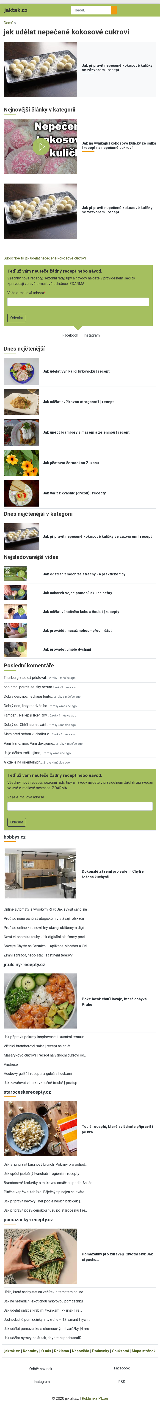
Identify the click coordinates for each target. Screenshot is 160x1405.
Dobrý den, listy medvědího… (27, 706)
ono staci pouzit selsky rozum (28, 687)
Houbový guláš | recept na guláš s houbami (38, 1073)
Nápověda (80, 1351)
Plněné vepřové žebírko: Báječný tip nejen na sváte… (45, 1192)
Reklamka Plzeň (95, 1398)
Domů (8, 23)
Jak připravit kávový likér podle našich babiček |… (43, 1201)
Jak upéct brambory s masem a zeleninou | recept (86, 432)
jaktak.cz (12, 1351)
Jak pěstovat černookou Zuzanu (71, 463)
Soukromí (120, 1351)
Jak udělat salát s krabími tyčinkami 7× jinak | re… (43, 1310)
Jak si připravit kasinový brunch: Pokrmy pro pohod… (45, 1164)
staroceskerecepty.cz (27, 1092)
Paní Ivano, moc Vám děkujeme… (29, 743)
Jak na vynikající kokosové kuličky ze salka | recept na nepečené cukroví (119, 145)
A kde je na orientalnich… (23, 762)
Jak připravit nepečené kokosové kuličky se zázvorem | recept (117, 67)
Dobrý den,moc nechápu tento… (28, 696)
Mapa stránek (144, 1351)
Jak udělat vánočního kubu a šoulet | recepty (81, 612)
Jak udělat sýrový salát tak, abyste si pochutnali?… (44, 1338)
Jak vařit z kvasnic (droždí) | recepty (74, 493)
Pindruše (11, 1064)
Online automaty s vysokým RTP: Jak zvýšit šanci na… (46, 909)
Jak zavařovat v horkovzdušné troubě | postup (40, 1083)
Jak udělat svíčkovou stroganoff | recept (78, 402)
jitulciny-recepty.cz (24, 964)
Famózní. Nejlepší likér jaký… (26, 715)
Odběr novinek (40, 1369)
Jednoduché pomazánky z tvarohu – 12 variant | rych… (47, 1319)
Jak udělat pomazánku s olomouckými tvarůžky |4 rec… (47, 1329)
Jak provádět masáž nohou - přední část (77, 630)
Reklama (61, 1351)
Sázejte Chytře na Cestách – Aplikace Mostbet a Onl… (46, 946)
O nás (46, 1351)
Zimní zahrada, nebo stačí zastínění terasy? (38, 955)
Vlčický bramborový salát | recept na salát (37, 1046)
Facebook (70, 335)
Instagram (92, 335)
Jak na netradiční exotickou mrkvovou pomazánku (43, 1301)
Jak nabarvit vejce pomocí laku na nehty (77, 593)
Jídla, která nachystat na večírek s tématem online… (45, 1292)
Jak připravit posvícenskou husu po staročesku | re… (46, 1210)
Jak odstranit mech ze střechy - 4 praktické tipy (84, 574)
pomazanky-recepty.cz (28, 1219)
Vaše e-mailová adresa (25, 293)
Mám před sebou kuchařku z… (27, 734)
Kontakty (30, 1351)
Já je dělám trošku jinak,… (24, 753)
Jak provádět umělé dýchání (67, 649)
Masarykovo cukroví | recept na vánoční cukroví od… (45, 1055)
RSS (121, 1382)
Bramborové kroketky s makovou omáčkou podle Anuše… (49, 1183)
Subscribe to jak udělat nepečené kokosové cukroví (45, 258)
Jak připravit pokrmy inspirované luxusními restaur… (45, 1037)
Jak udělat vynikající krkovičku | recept (76, 371)
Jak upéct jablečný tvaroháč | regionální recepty (41, 1173)
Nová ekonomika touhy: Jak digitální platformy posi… (45, 937)
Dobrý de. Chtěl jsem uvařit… (26, 724)
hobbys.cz (15, 837)
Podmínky (100, 1351)
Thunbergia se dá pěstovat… (26, 677)
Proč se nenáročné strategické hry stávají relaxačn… (45, 918)
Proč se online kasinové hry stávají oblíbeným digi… (45, 928)
